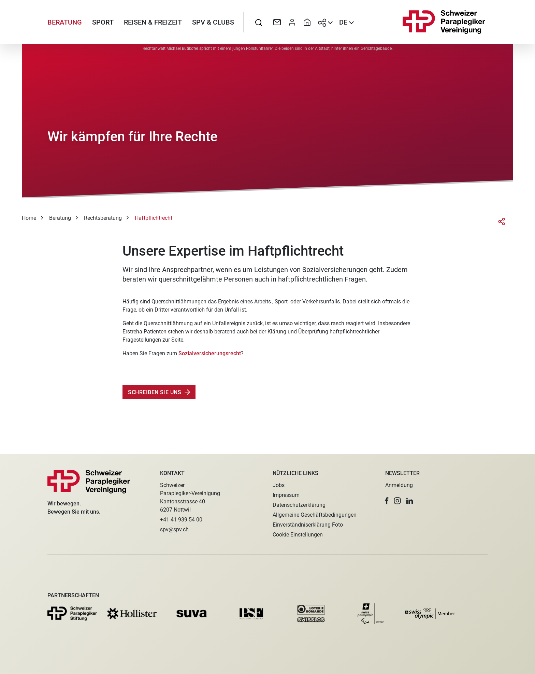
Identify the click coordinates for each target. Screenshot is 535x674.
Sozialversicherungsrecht (209, 353)
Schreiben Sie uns (154, 392)
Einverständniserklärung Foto (308, 524)
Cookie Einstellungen (298, 534)
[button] (387, 500)
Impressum (286, 495)
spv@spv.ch (174, 529)
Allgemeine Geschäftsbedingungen (315, 515)
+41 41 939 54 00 (181, 519)
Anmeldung (399, 485)
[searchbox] (258, 22)
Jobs (279, 485)
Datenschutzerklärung (299, 505)
